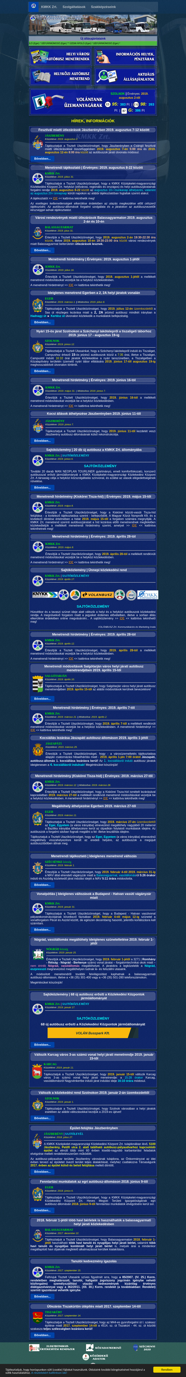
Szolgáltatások (74, 7)
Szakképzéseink (103, 7)
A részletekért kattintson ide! (49, 1373)
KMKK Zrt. (49, 7)
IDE (55, 198)
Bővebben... (42, 158)
